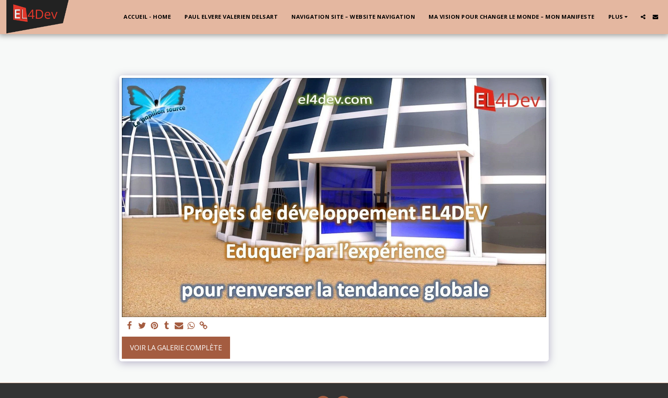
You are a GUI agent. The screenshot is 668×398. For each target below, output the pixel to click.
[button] (643, 17)
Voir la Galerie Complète (176, 347)
